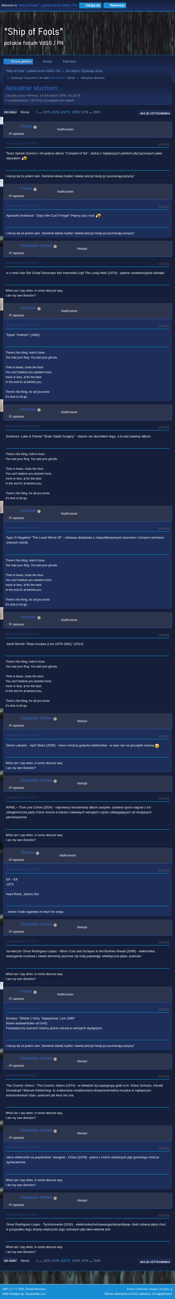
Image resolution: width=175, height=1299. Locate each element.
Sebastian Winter (36, 245)
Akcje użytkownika (155, 113)
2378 (75, 112)
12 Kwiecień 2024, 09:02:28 (22, 426)
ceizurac (28, 308)
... (41, 112)
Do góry (10, 1260)
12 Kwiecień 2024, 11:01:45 (22, 633)
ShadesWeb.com (35, 1293)
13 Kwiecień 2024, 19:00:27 (22, 1214)
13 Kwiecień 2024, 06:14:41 (22, 1075)
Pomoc (131, 1288)
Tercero (27, 852)
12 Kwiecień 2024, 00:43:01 (22, 143)
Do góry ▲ (166, 1288)
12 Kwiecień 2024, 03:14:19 (22, 205)
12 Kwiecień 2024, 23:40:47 (22, 1008)
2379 (84, 112)
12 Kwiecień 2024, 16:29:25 (22, 797)
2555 (96, 112)
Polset (26, 126)
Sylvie (71, 78)
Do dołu (10, 112)
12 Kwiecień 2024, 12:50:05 (22, 735)
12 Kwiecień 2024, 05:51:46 (22, 262)
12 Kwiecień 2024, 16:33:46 (22, 869)
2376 (55, 112)
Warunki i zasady (148, 1288)
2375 (46, 112)
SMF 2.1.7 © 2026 (13, 1288)
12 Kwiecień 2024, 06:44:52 (22, 324)
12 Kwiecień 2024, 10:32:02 (22, 527)
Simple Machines (35, 1288)
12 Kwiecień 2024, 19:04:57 (22, 941)
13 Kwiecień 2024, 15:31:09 (22, 1147)
